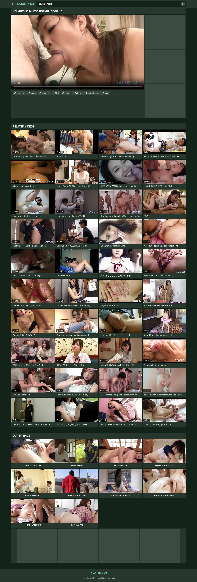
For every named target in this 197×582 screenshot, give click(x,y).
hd (57, 93)
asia (106, 93)
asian (33, 93)
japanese (46, 93)
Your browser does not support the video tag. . (77, 52)
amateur (21, 93)
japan (67, 93)
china (78, 93)
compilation (93, 93)
